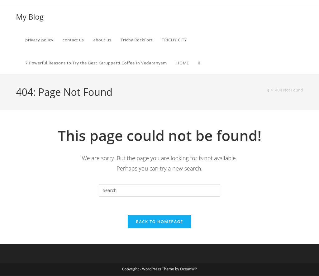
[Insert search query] (159, 190)
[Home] (268, 90)
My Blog (30, 17)
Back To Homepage (159, 222)
